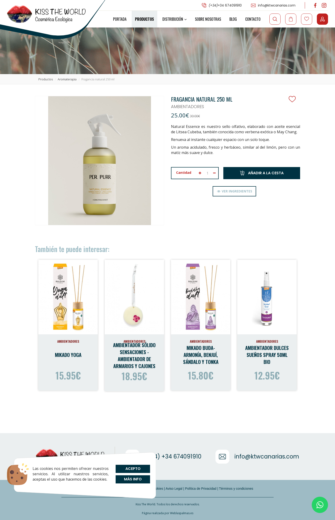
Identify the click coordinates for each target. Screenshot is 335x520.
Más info (133, 479)
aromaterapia (67, 79)
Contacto (253, 19)
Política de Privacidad (200, 488)
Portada (120, 19)
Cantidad (183, 172)
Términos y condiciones (236, 488)
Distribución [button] (174, 19)
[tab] (234, 191)
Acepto (132, 468)
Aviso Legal (174, 488)
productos (45, 79)
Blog (233, 19)
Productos (144, 19)
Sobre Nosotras (208, 19)
